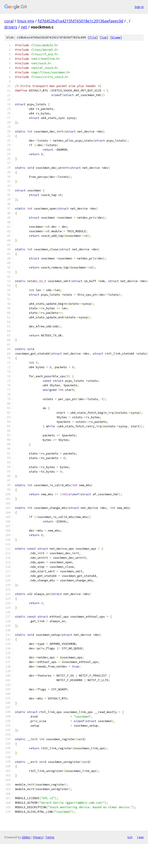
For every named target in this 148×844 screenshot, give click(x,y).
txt (129, 837)
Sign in (139, 7)
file (92, 37)
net (24, 27)
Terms (49, 837)
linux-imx (25, 21)
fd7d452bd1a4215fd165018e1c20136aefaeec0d (80, 21)
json (140, 837)
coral (9, 21)
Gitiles (26, 837)
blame (116, 37)
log (104, 37)
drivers (10, 27)
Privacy (38, 837)
